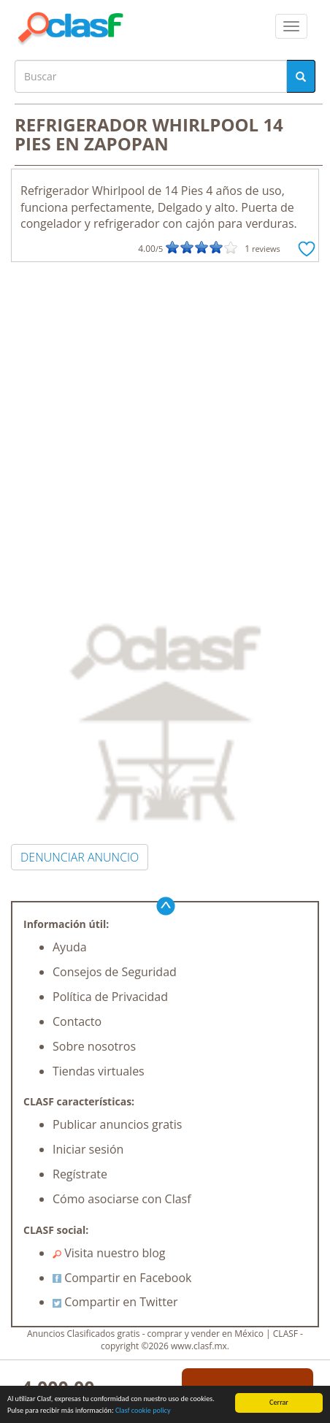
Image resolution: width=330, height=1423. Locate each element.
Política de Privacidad (110, 997)
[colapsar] (291, 26)
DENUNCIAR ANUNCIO (79, 857)
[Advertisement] (165, 434)
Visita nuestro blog (109, 1253)
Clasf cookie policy (143, 1410)
